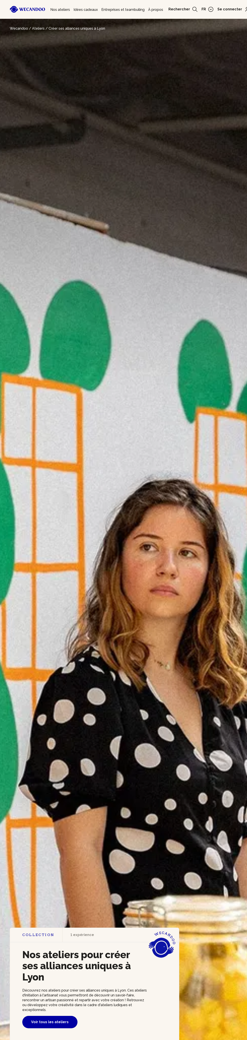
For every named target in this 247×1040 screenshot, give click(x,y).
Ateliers (38, 28)
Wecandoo (19, 28)
